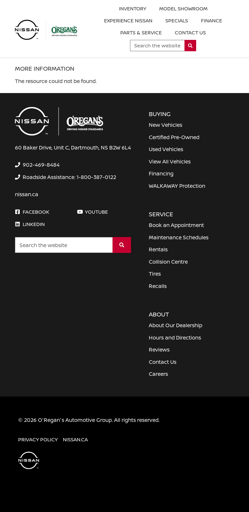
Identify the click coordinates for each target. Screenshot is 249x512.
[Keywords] (157, 45)
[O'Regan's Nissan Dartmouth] (46, 30)
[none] (37, 164)
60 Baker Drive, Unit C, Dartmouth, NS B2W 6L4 (73, 147)
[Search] (190, 45)
